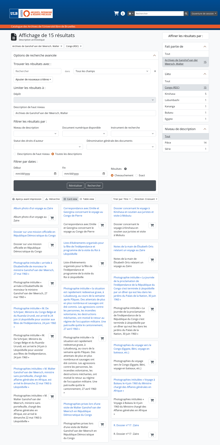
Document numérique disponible (81, 127)
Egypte (185, 119)
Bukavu (185, 113)
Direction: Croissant (145, 199)
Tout (167, 54)
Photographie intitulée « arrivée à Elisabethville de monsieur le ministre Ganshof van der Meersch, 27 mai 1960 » (34, 268)
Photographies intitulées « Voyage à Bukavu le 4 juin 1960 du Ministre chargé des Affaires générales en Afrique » (134, 385)
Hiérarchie (52, 199)
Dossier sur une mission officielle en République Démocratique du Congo (35, 233)
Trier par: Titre (121, 199)
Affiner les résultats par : (185, 36)
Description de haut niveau (29, 107)
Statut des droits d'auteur (28, 140)
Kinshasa (185, 94)
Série (185, 149)
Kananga (185, 107)
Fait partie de (174, 46)
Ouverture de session (203, 13)
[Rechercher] (159, 13)
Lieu (168, 74)
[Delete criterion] (155, 71)
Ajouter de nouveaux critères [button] (32, 79)
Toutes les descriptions (68, 154)
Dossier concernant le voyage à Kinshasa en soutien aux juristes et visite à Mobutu (134, 212)
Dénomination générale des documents (109, 140)
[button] (116, 13)
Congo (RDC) (185, 88)
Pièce (185, 143)
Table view (87, 199)
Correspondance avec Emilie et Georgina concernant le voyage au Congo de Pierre (83, 212)
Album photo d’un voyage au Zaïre (33, 208)
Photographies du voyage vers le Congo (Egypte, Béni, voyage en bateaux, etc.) (132, 348)
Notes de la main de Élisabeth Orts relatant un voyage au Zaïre (133, 248)
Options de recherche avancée (35, 55)
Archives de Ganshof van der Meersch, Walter (185, 61)
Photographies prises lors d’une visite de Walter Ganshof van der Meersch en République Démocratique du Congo (82, 409)
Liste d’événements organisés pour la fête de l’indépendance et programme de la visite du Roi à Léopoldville (84, 248)
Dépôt (17, 94)
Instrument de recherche (125, 127)
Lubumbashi (185, 100)
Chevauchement (124, 175)
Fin (64, 167)
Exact (142, 175)
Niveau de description (26, 127)
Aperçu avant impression (26, 199)
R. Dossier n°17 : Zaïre (126, 425)
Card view (70, 199)
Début (17, 167)
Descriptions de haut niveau (33, 154)
